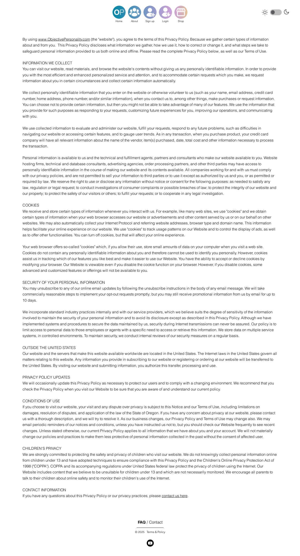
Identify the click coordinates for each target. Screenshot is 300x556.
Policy (161, 532)
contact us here (175, 496)
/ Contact (150, 522)
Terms (150, 532)
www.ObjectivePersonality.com (64, 39)
